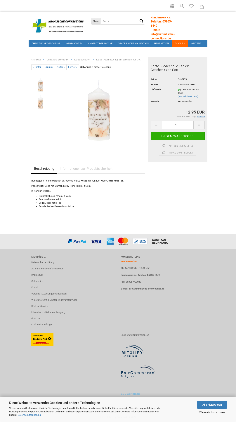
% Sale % (180, 43)
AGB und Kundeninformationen (47, 268)
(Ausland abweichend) (188, 96)
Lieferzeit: (156, 89)
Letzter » (72, 67)
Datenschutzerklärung (29, 415)
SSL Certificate (130, 393)
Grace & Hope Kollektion (133, 43)
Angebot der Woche (100, 43)
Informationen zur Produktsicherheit (86, 168)
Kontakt (35, 287)
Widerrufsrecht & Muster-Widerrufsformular (54, 300)
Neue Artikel (161, 43)
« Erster (37, 67)
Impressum (37, 274)
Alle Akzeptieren (212, 404)
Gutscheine (37, 281)
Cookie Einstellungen (42, 324)
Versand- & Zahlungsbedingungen (49, 293)
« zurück (48, 67)
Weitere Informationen (212, 412)
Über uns (36, 318)
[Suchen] (141, 21)
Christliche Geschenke (46, 43)
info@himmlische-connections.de (146, 288)
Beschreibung (44, 168)
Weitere (196, 43)
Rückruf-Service (39, 306)
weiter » (61, 67)
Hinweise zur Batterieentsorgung (48, 312)
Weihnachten (74, 43)
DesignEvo (143, 335)
